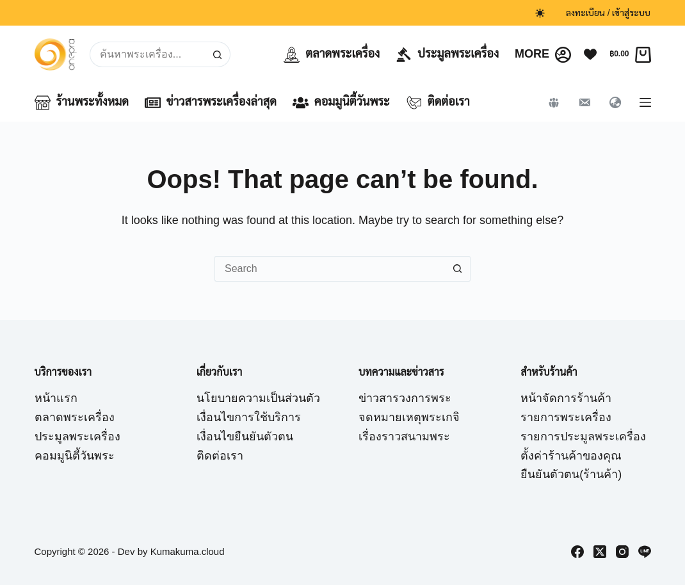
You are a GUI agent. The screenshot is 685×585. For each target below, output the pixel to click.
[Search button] (217, 54)
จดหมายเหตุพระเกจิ (409, 417)
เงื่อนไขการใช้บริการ (249, 417)
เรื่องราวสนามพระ (404, 436)
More (541, 54)
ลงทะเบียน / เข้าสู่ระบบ (608, 13)
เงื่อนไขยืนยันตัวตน (245, 436)
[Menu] (645, 102)
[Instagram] (622, 551)
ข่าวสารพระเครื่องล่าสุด (211, 103)
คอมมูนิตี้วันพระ (341, 103)
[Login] (563, 55)
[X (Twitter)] (599, 551)
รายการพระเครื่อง (565, 417)
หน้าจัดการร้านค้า (565, 398)
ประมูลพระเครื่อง (447, 55)
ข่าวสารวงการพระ (405, 398)
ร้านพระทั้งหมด (82, 103)
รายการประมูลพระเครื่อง (583, 436)
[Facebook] (577, 551)
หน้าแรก (56, 398)
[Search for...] (147, 54)
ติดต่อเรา (438, 103)
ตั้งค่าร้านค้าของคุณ (571, 455)
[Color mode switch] (540, 13)
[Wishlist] (590, 54)
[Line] (644, 551)
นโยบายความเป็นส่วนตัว (258, 398)
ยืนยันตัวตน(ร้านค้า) (571, 474)
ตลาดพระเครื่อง (332, 55)
